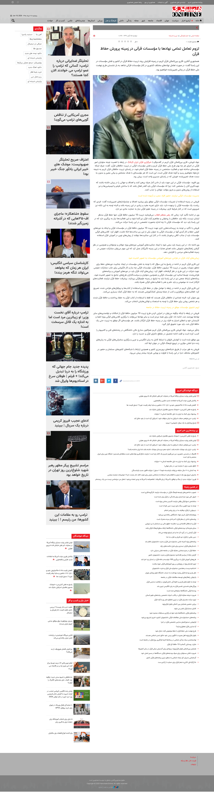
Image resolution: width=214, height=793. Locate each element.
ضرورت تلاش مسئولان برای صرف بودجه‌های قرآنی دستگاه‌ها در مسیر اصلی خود (165, 656)
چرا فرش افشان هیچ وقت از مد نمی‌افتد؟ (60, 651)
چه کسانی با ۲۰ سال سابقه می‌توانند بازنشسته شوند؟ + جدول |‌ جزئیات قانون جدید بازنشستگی (159, 470)
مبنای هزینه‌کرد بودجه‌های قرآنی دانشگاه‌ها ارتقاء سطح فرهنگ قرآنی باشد (168, 531)
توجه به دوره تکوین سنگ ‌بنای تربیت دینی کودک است (175, 509)
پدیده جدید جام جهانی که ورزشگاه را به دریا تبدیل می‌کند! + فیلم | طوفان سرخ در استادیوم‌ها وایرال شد (68, 374)
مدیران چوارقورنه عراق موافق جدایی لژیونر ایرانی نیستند (61, 623)
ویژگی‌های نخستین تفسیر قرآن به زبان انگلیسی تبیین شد (174, 589)
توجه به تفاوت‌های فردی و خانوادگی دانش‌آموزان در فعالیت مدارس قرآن (168, 585)
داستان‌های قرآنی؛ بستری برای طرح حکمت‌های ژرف (176, 549)
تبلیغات (193, 765)
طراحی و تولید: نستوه (108, 788)
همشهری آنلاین (187, 11)
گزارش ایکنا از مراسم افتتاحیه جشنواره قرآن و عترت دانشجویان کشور (169, 558)
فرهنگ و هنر (110, 20)
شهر (143, 20)
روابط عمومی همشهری (134, 2)
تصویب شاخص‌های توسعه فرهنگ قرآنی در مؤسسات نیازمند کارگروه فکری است (165, 495)
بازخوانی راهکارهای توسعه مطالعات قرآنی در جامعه (176, 580)
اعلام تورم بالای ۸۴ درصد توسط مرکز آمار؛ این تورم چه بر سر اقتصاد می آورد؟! (60, 667)
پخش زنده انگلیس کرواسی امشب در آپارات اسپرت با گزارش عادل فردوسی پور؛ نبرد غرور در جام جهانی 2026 (59, 696)
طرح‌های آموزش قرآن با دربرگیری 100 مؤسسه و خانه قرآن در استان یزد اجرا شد (165, 562)
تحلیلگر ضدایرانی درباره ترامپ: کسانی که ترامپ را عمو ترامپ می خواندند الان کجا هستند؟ (69, 68)
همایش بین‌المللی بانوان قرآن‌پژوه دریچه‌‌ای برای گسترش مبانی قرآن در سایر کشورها (164, 652)
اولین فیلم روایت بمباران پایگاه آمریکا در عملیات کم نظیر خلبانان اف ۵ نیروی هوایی (164, 396)
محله (136, 20)
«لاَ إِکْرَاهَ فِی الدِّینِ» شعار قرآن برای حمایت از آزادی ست (175, 665)
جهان (167, 20)
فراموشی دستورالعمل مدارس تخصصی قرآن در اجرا (176, 625)
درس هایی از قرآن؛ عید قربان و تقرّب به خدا (179, 540)
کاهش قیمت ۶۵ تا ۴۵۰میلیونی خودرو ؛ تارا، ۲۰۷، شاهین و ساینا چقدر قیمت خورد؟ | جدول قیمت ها (157, 405)
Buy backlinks (36, 39)
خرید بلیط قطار (36, 72)
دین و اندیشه (173, 36)
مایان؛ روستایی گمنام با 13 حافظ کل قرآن (180, 647)
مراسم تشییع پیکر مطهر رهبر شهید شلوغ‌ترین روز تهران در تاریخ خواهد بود (68, 470)
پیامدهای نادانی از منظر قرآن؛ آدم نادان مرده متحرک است (174, 522)
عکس (70, 20)
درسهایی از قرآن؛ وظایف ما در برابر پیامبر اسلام (178, 513)
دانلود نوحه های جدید (33, 53)
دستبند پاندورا (27, 34)
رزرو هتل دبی (36, 76)
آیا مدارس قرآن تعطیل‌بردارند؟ (185, 629)
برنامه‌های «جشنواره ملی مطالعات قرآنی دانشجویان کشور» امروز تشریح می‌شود (166, 620)
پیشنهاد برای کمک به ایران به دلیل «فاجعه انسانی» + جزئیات (173, 414)
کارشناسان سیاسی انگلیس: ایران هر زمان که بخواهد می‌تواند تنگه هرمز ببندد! (69, 267)
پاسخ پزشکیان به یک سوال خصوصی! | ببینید (179, 423)
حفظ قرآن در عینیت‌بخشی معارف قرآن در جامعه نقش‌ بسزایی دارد (171, 553)
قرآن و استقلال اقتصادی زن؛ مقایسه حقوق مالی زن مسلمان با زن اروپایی (168, 526)
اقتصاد (159, 20)
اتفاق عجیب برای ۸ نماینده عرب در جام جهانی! (178, 466)
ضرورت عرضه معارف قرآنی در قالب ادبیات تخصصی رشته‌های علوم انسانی (168, 598)
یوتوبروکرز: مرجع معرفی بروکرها (29, 62)
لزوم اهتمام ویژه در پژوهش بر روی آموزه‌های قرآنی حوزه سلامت (171, 567)
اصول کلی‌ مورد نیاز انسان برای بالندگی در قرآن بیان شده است (172, 500)
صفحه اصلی (195, 36)
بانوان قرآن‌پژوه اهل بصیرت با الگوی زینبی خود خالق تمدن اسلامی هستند (168, 638)
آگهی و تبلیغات (163, 2)
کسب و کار (60, 20)
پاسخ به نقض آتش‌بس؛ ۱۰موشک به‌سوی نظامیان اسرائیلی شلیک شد (169, 409)
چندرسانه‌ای (80, 20)
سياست (175, 20)
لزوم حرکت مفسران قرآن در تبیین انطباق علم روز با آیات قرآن (173, 602)
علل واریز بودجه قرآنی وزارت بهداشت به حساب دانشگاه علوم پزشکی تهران (167, 576)
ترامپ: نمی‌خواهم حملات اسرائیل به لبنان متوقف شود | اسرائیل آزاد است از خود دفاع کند (162, 418)
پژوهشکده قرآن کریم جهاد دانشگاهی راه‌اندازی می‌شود (175, 517)
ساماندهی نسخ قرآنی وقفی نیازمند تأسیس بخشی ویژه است (173, 504)
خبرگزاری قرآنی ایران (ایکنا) (140, 162)
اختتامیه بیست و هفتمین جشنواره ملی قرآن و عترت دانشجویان (171, 571)
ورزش (100, 20)
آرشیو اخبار (186, 20)
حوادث (50, 20)
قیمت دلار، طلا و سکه (187, 762)
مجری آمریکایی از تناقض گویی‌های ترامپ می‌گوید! (71, 117)
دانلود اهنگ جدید (35, 67)
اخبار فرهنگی (184, 36)
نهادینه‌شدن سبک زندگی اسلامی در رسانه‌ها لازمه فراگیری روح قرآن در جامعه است (164, 643)
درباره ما (193, 758)
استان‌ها (91, 20)
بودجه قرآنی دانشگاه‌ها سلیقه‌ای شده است (179, 593)
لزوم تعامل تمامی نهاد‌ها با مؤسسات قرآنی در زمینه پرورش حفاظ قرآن (149, 51)
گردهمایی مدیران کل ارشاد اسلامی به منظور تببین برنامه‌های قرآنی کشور (168, 661)
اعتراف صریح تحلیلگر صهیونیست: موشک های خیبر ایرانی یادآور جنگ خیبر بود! (69, 167)
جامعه (150, 20)
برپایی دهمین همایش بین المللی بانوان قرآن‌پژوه (177, 607)
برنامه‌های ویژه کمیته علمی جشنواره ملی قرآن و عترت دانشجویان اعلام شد (167, 544)
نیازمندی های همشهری (177, 2)
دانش (121, 20)
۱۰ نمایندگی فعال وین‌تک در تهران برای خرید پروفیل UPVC (59, 708)
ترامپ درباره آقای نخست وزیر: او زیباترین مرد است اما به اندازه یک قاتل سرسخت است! (68, 320)
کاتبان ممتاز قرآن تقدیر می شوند (184, 611)
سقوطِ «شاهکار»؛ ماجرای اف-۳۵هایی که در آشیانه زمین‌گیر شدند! (71, 218)
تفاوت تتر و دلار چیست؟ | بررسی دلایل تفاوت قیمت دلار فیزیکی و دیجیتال (59, 610)
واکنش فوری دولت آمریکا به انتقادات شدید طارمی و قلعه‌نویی (172, 400)
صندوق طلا (37, 48)
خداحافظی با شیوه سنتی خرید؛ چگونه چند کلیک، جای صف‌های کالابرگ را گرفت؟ (60, 680)
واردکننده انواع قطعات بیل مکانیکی (62, 736)
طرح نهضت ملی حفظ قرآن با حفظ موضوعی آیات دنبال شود (173, 634)
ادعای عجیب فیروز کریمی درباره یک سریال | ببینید (70, 423)
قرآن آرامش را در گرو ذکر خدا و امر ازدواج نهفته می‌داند (175, 535)
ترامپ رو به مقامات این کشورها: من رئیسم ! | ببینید (68, 517)
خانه (199, 20)
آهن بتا (39, 34)
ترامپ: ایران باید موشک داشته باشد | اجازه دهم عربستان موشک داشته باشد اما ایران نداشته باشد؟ (158, 449)
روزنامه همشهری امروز (195, 2)
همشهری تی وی (149, 2)
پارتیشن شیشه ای (35, 58)
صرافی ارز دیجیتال (35, 43)
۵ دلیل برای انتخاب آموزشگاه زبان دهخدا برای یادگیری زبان (59, 722)
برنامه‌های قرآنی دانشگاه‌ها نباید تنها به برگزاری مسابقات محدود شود (170, 616)
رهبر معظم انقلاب (162, 215)
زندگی (129, 20)
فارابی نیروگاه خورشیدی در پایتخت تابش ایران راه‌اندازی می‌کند (59, 637)
